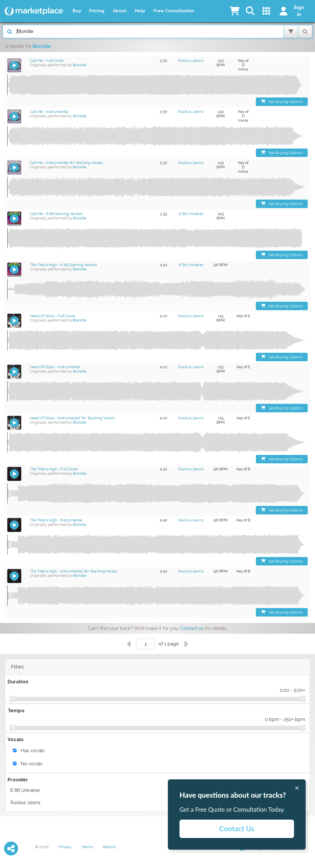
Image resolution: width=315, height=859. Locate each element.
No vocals (32, 764)
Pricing (96, 10)
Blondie (79, 65)
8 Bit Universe (157, 790)
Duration (18, 682)
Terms (87, 847)
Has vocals (33, 750)
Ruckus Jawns (157, 802)
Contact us (192, 628)
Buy (77, 10)
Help (140, 10)
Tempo (16, 710)
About (119, 10)
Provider (18, 780)
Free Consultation (174, 10)
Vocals (16, 739)
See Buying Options (282, 101)
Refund (109, 847)
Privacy (65, 847)
